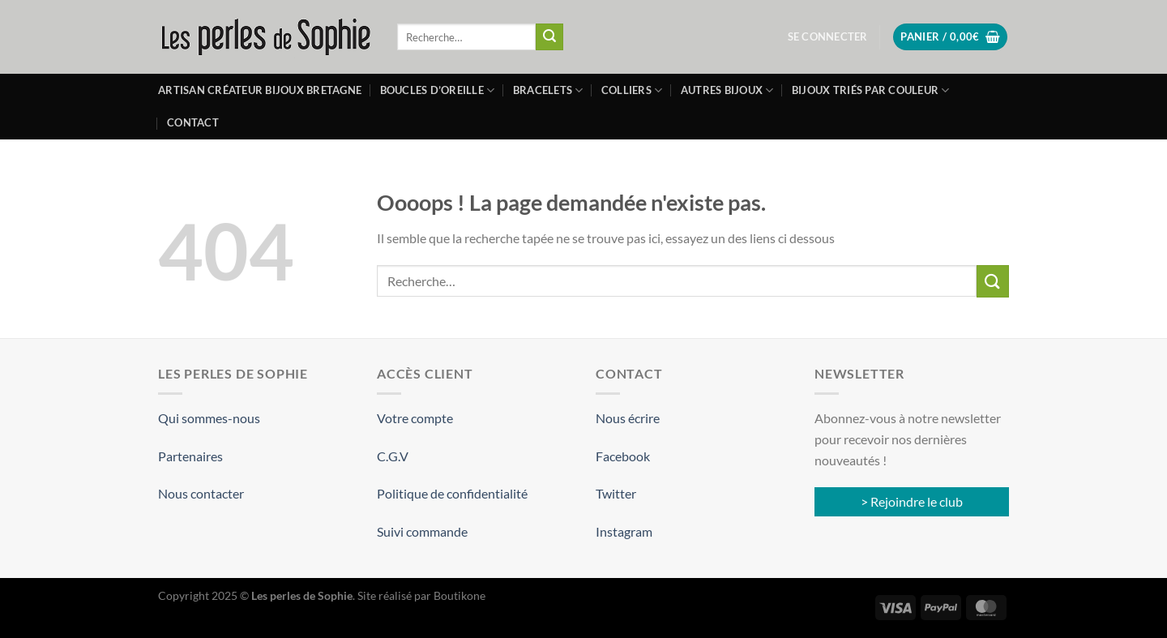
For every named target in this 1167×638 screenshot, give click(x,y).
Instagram (624, 531)
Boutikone (459, 595)
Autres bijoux (727, 90)
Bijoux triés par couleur (871, 90)
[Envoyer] (549, 37)
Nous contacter (201, 493)
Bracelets (548, 90)
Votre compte (415, 418)
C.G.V (392, 456)
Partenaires (190, 456)
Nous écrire (628, 418)
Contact (193, 122)
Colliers (632, 90)
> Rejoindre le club (912, 501)
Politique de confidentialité (452, 493)
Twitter (616, 493)
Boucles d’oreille (437, 90)
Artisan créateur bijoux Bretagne (259, 89)
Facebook (623, 456)
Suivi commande (422, 531)
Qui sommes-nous (209, 418)
